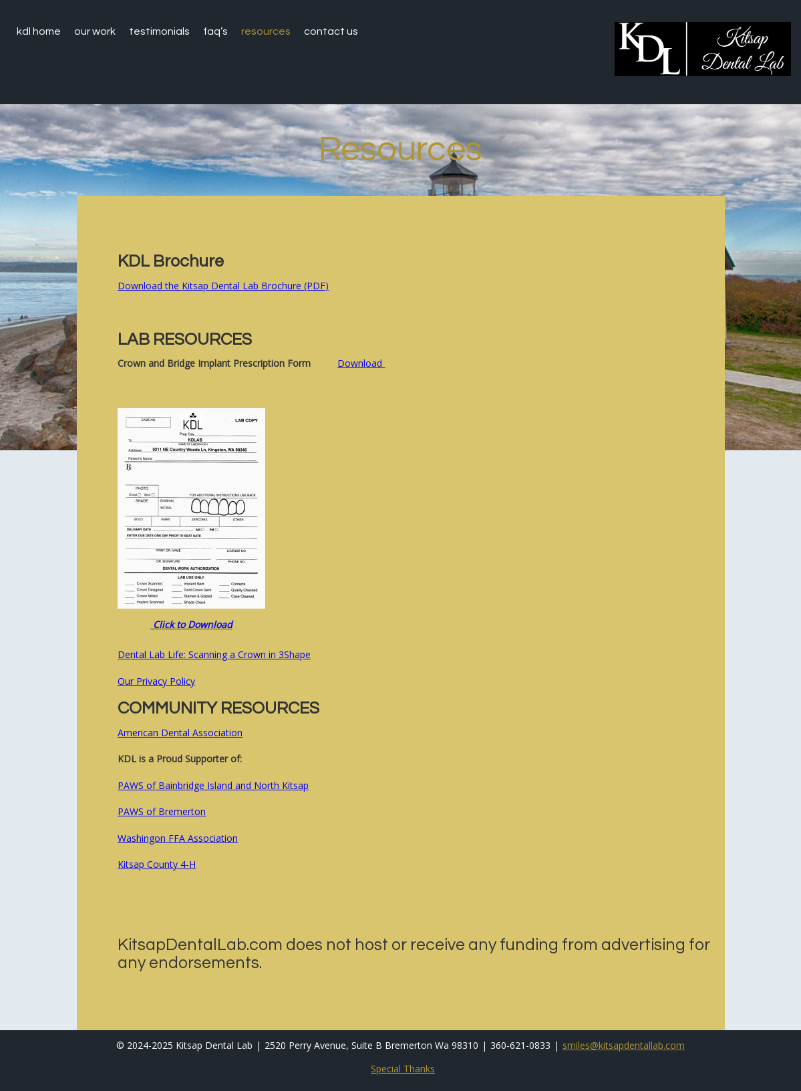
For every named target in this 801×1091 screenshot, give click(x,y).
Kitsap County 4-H (157, 864)
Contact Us (331, 31)
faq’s (215, 31)
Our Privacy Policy (156, 681)
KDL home (39, 31)
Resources (266, 31)
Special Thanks (403, 1068)
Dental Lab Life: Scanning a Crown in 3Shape (214, 654)
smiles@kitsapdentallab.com (624, 1045)
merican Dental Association (183, 732)
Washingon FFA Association (178, 838)
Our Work (95, 31)
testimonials (159, 31)
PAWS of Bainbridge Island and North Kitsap (213, 785)
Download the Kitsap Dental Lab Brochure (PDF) (223, 285)
